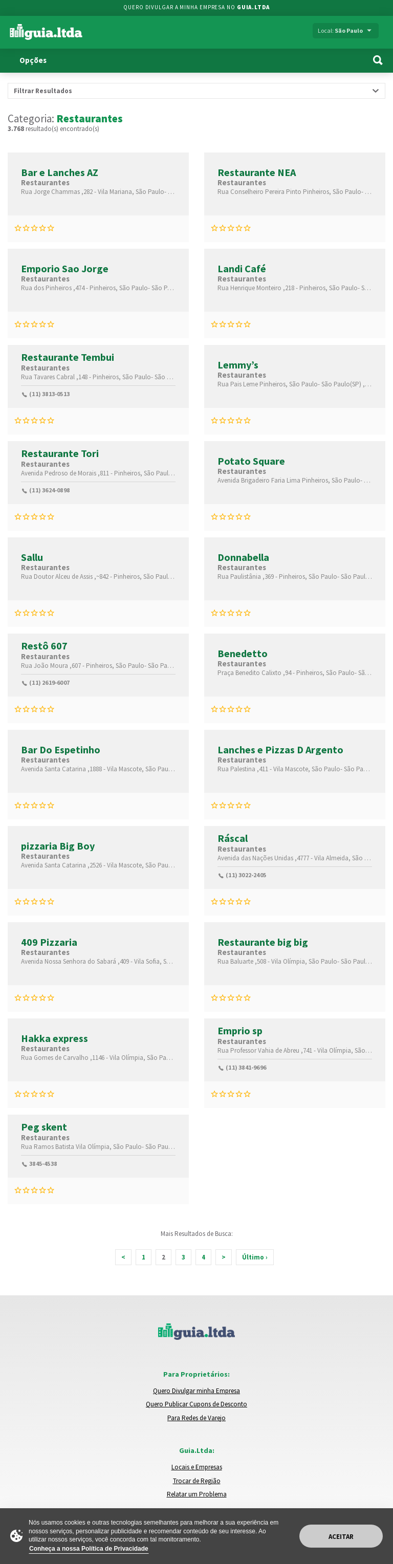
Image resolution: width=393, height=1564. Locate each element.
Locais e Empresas (196, 1467)
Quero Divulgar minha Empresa (196, 1390)
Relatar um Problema (197, 1494)
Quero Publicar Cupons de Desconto (196, 1404)
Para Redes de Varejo (196, 1418)
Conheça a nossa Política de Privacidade (88, 1548)
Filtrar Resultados (43, 90)
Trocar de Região (197, 1480)
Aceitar (341, 1536)
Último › (255, 1257)
